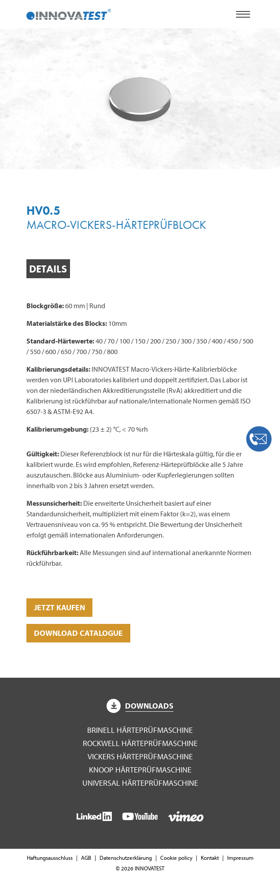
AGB (86, 857)
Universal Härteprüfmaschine (140, 783)
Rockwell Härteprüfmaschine (140, 743)
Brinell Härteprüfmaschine (140, 730)
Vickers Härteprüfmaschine (140, 756)
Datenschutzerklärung (125, 857)
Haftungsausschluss (50, 857)
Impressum (240, 857)
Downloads (140, 706)
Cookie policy (176, 857)
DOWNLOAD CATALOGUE (78, 633)
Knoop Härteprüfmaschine (140, 770)
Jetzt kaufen (59, 607)
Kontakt (210, 857)
